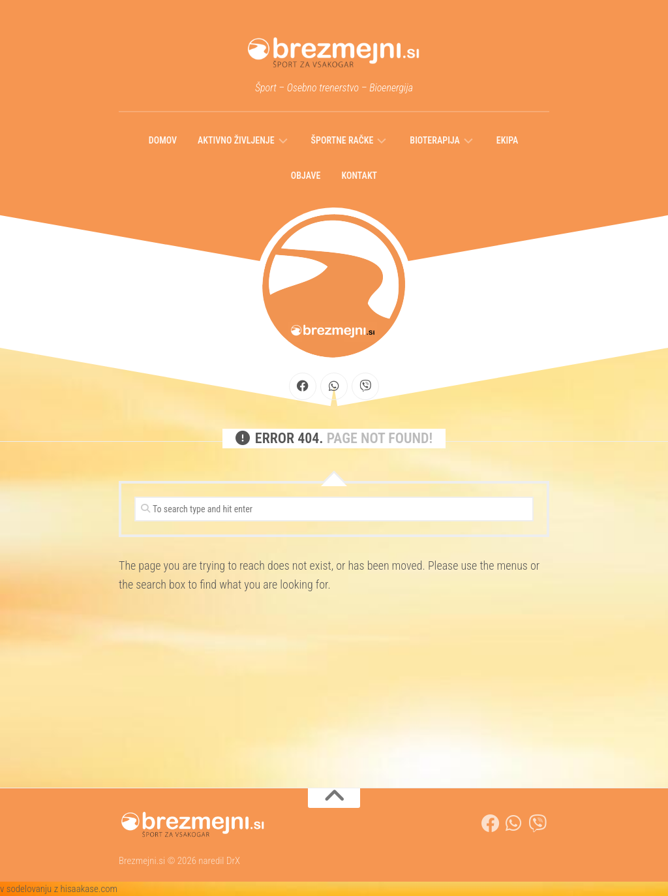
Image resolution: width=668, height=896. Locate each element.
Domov (163, 140)
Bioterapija (435, 140)
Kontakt (359, 175)
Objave (306, 175)
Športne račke (342, 140)
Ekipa (507, 140)
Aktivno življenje (236, 140)
